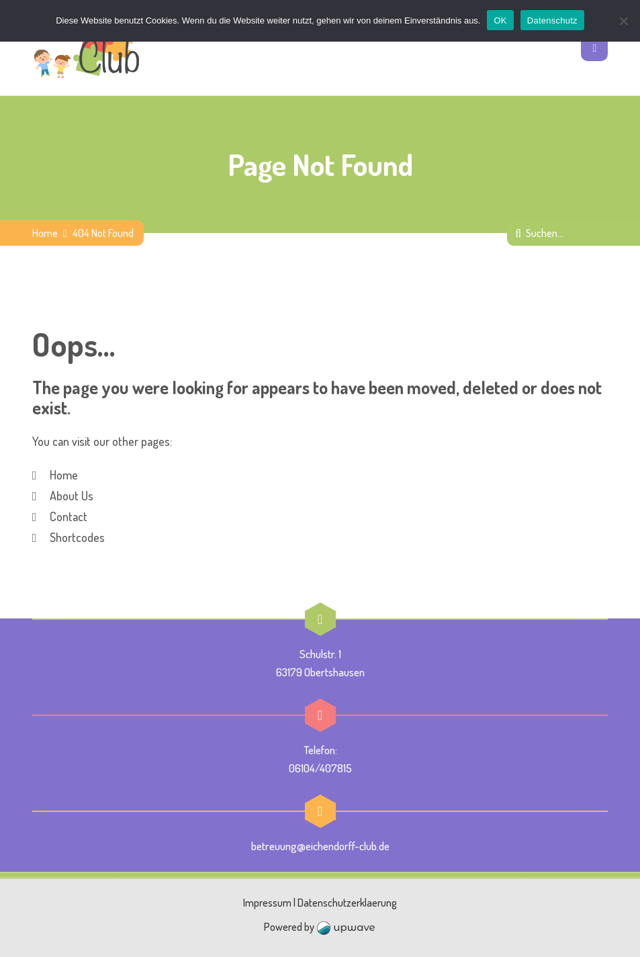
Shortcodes (77, 537)
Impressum (267, 902)
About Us (71, 495)
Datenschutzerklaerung (347, 902)
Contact (68, 516)
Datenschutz (552, 20)
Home (45, 233)
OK (500, 20)
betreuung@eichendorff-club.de (320, 846)
